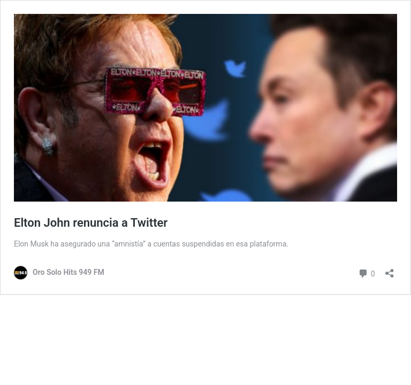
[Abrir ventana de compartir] (389, 269)
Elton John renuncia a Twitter (91, 222)
